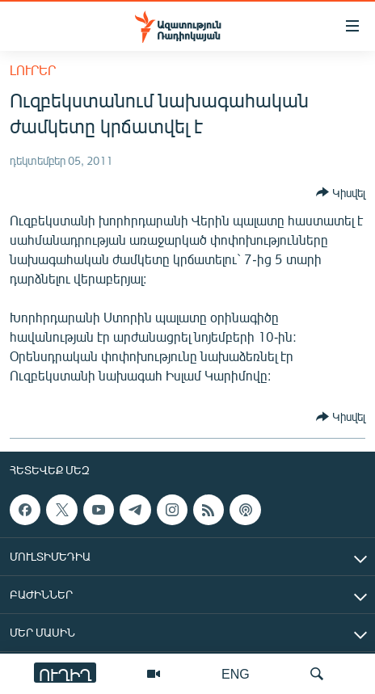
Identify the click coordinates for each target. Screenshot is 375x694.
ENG (235, 673)
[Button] (340, 192)
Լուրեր (33, 70)
